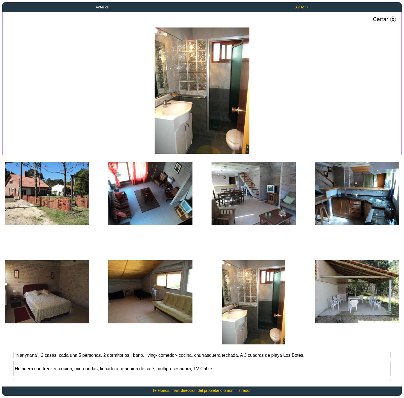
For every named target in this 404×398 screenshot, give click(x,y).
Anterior (102, 7)
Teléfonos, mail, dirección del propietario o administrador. (201, 390)
